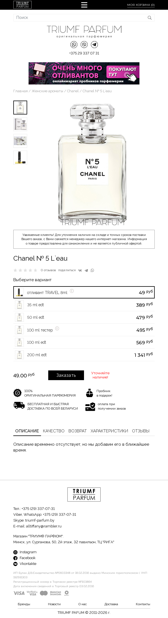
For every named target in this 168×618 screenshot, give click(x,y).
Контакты (143, 604)
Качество (54, 430)
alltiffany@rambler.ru (44, 526)
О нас (82, 604)
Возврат (77, 430)
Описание (27, 430)
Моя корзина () (141, 5)
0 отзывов (48, 270)
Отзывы (140, 430)
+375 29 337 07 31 (84, 53)
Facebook (24, 558)
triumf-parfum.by (39, 520)
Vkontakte (24, 564)
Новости (54, 604)
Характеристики (109, 430)
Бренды (24, 604)
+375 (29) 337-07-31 (38, 509)
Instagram (25, 552)
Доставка (111, 604)
